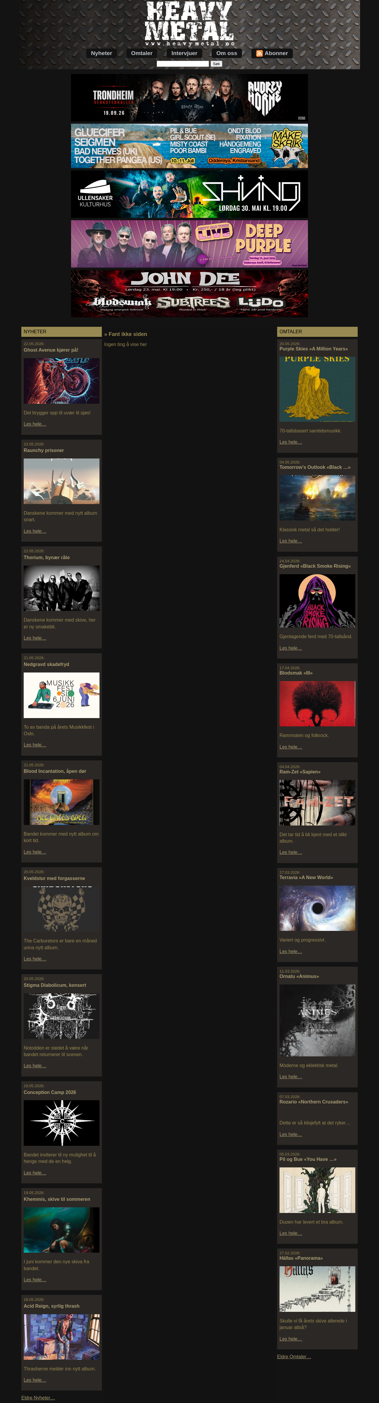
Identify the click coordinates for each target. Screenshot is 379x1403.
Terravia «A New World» (306, 877)
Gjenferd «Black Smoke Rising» (315, 566)
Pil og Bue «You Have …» (308, 1159)
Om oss (226, 53)
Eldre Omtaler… (294, 1356)
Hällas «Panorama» (301, 1258)
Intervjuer (184, 53)
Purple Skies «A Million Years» (314, 348)
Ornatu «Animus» (299, 976)
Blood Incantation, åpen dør (55, 771)
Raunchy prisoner (44, 450)
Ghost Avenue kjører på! (51, 350)
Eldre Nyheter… (38, 1397)
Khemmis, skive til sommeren (57, 1199)
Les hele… (35, 424)
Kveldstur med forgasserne (54, 878)
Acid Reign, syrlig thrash (51, 1306)
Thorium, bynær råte (47, 557)
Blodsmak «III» (296, 672)
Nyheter (101, 53)
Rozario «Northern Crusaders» (314, 1101)
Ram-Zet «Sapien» (300, 771)
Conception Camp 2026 (50, 1092)
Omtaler (142, 53)
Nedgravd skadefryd (46, 664)
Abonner (272, 53)
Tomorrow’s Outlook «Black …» (315, 467)
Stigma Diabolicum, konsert (55, 985)
